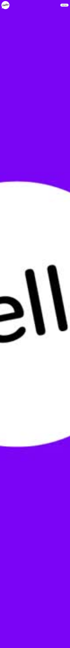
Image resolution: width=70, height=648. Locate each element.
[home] (5, 5)
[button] (64, 5)
